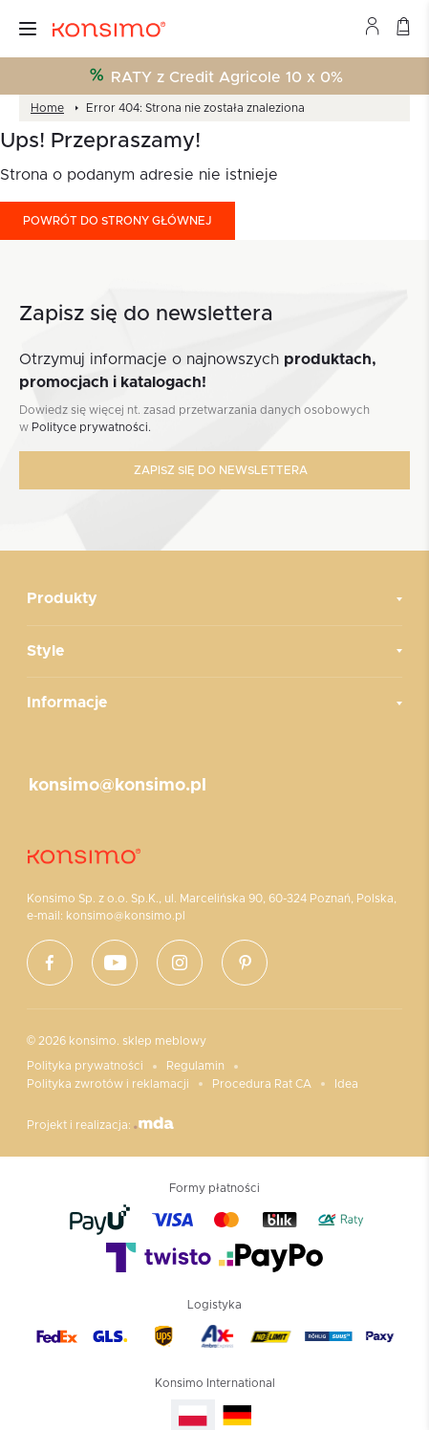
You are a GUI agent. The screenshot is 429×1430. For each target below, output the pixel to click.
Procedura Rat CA (261, 1084)
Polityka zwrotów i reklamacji (108, 1084)
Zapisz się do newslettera (221, 470)
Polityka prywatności (85, 1066)
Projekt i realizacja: (100, 1123)
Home (47, 108)
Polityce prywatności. (91, 427)
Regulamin (195, 1066)
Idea (346, 1084)
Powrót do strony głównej (117, 221)
